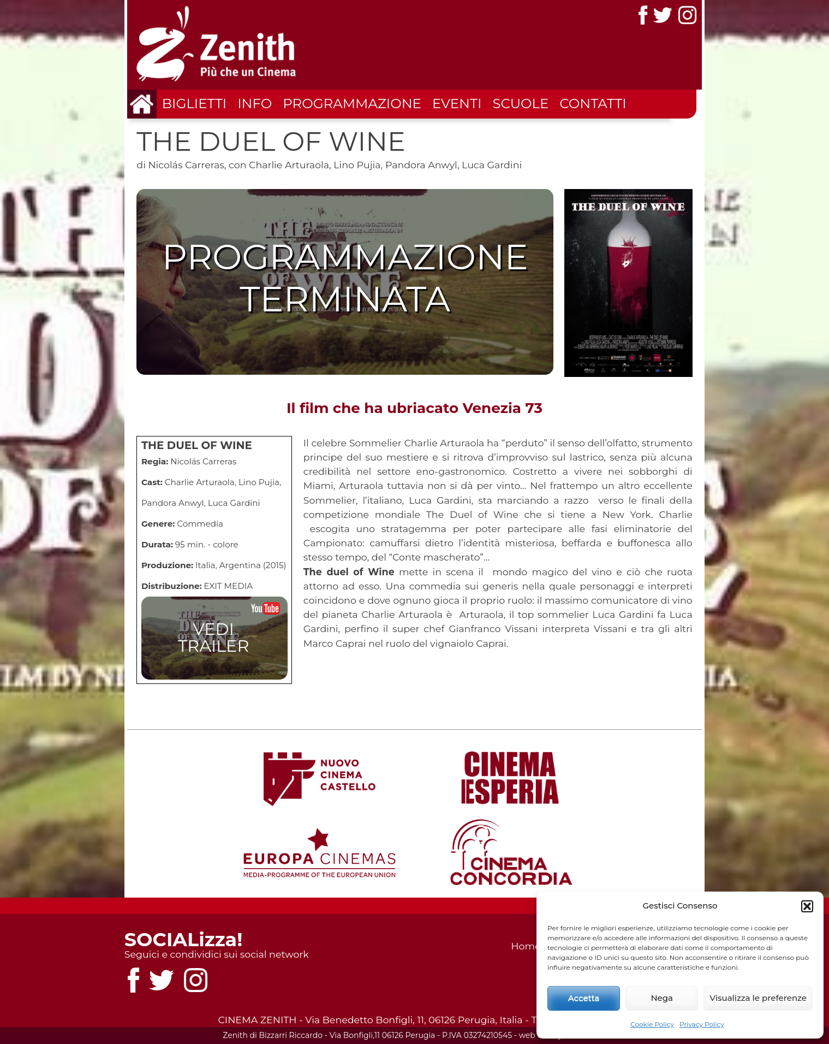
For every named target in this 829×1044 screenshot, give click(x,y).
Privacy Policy (701, 1024)
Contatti (592, 103)
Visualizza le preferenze (758, 998)
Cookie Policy (652, 1024)
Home (525, 946)
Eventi (456, 103)
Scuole (520, 103)
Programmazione (352, 103)
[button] (807, 906)
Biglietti (194, 103)
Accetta (584, 998)
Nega (662, 998)
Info (254, 103)
